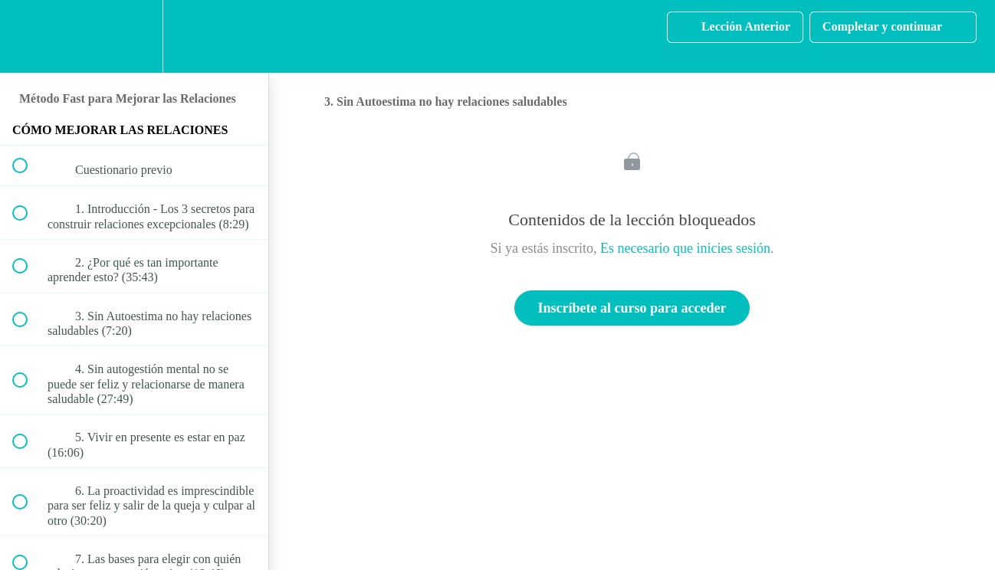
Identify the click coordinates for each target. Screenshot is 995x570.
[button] (28, 36)
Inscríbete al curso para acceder (632, 308)
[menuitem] (134, 36)
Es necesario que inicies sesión (685, 248)
